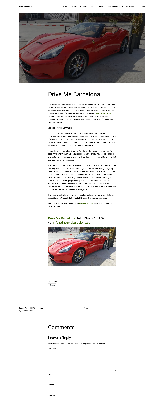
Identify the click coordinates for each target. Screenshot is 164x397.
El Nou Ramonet (86, 203)
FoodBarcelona (25, 6)
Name (51, 374)
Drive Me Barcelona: (62, 218)
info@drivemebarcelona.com (73, 222)
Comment (53, 348)
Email (51, 385)
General (40, 308)
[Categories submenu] (104, 6)
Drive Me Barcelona (103, 113)
